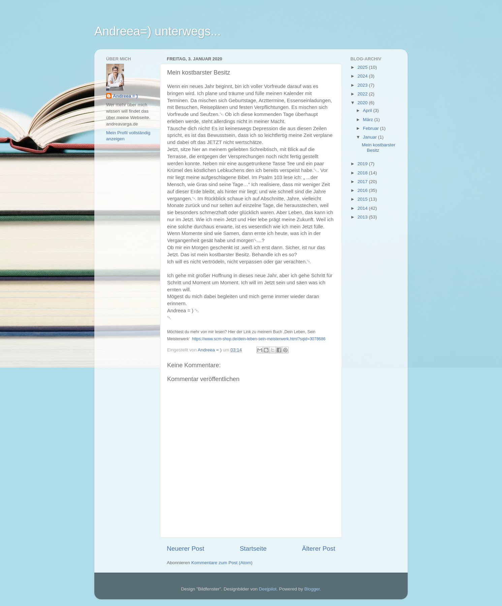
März (368, 119)
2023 (363, 85)
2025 (363, 67)
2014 (363, 208)
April (368, 110)
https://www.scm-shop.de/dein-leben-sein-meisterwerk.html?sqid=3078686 (258, 339)
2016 (363, 190)
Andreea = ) (125, 95)
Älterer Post (318, 548)
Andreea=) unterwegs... (157, 31)
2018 (363, 172)
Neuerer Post (185, 548)
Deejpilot (268, 588)
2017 (363, 181)
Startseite (253, 548)
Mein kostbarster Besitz (379, 147)
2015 (363, 199)
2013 (363, 217)
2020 (363, 102)
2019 (363, 163)
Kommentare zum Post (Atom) (222, 562)
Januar (370, 137)
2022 (363, 93)
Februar (371, 128)
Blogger (312, 588)
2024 (363, 76)
